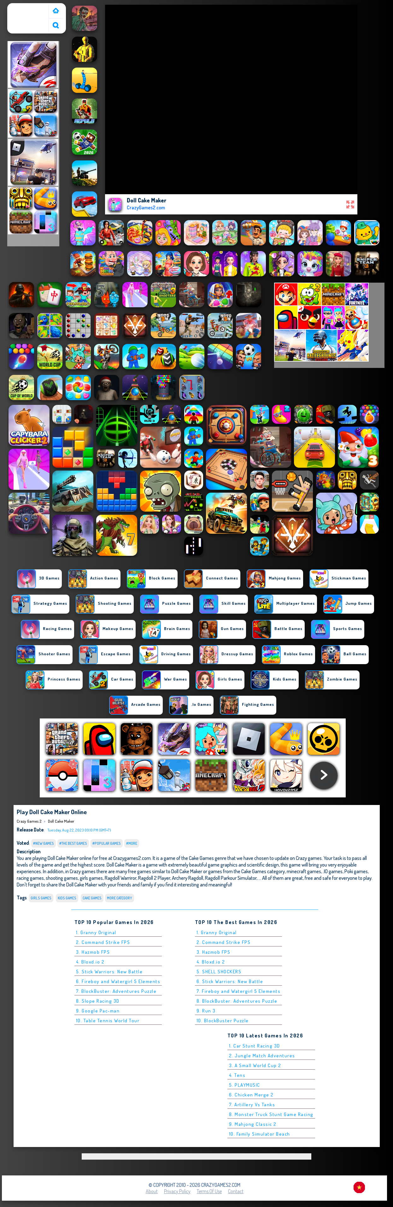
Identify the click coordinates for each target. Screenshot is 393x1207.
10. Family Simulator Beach (259, 1134)
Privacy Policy (177, 1191)
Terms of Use (209, 1191)
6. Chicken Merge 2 (251, 1095)
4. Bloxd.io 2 (90, 962)
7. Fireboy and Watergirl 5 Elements (238, 991)
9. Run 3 (206, 1011)
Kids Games (67, 898)
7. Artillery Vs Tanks (252, 1105)
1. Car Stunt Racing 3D (254, 1046)
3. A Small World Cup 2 (255, 1065)
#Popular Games (106, 843)
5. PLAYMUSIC (244, 1085)
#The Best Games (73, 843)
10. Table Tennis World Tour (108, 1021)
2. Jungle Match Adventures (262, 1056)
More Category (119, 898)
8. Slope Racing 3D (98, 1001)
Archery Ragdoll (187, 877)
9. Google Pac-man (98, 1011)
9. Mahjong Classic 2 (253, 1124)
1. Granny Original (96, 932)
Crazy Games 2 (24, 7)
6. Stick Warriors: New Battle (229, 981)
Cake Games (92, 898)
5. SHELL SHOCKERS (219, 972)
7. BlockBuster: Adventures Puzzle (116, 991)
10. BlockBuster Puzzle (222, 1021)
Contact (235, 1191)
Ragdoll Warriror (120, 877)
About (152, 1191)
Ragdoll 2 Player (154, 877)
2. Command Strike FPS (103, 942)
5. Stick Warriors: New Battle (109, 972)
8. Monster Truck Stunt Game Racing (271, 1114)
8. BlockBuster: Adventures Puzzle (237, 1001)
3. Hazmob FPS (93, 952)
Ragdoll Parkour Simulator (230, 877)
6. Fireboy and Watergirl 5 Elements (118, 981)
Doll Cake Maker (61, 821)
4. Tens (237, 1075)
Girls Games (41, 898)
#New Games (43, 843)
